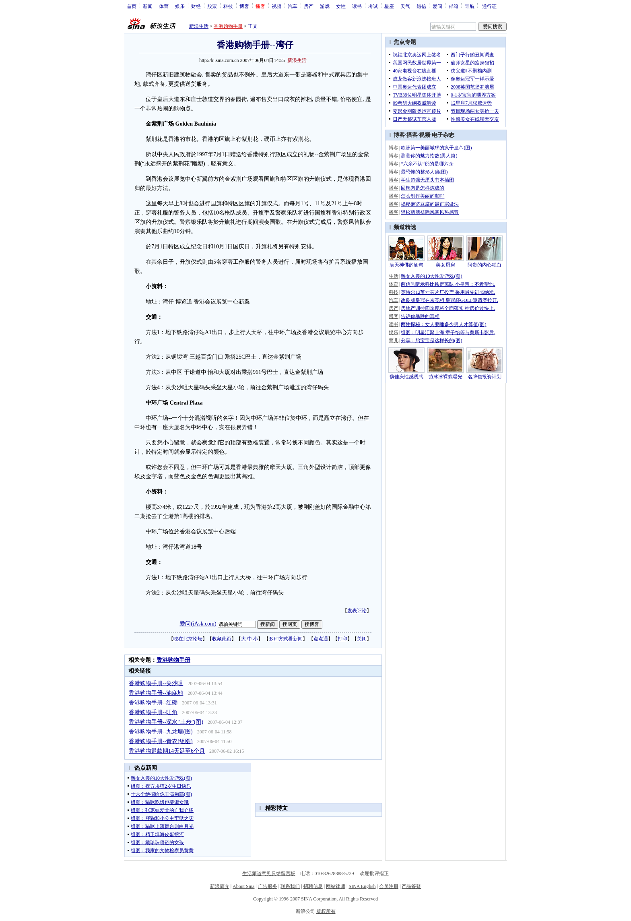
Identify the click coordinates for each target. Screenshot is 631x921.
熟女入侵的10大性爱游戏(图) (431, 276)
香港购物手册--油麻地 (156, 693)
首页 (131, 6)
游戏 (325, 6)
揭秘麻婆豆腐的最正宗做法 (430, 204)
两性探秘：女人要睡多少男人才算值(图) (443, 324)
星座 (389, 6)
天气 (405, 6)
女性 (341, 6)
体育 (164, 6)
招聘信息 (313, 886)
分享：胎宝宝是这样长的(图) (431, 340)
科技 (228, 6)
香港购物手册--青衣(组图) (161, 741)
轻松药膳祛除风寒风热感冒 (430, 212)
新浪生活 (198, 26)
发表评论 (357, 610)
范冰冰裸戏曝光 (445, 377)
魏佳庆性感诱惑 (406, 377)
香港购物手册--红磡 (153, 703)
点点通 (320, 639)
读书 (357, 6)
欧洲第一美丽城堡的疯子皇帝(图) (436, 148)
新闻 (148, 6)
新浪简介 (219, 886)
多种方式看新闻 (286, 639)
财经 (196, 6)
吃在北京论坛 (187, 639)
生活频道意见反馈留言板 (268, 873)
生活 (393, 276)
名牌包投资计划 (484, 377)
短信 (421, 6)
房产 (308, 6)
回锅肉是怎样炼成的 (422, 188)
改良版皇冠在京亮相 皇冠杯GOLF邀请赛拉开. (449, 300)
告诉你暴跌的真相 (420, 316)
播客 (412, 135)
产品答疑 (411, 886)
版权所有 (326, 911)
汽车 (292, 6)
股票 (212, 6)
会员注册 (388, 886)
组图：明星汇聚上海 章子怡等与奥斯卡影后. (448, 332)
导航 (469, 6)
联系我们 (290, 886)
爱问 (437, 6)
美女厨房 (445, 265)
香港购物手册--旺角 (153, 712)
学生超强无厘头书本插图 (427, 180)
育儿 (393, 340)
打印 (342, 639)
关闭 (362, 639)
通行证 (489, 6)
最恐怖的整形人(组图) (424, 172)
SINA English (361, 886)
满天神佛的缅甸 (406, 265)
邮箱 (453, 6)
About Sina (243, 886)
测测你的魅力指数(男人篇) (429, 156)
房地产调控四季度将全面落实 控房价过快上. (448, 308)
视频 (276, 6)
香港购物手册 (228, 26)
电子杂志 (443, 135)
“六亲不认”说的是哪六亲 (427, 164)
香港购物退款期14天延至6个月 (167, 751)
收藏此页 (221, 639)
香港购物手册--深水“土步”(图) (166, 722)
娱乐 (180, 6)
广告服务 (267, 886)
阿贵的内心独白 (484, 265)
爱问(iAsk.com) (197, 624)
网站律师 (335, 886)
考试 (373, 6)
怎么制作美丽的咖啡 (422, 196)
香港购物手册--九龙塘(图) (161, 732)
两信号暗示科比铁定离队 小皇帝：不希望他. (448, 284)
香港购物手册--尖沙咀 (156, 683)
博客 (244, 6)
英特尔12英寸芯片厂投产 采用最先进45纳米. (448, 292)
